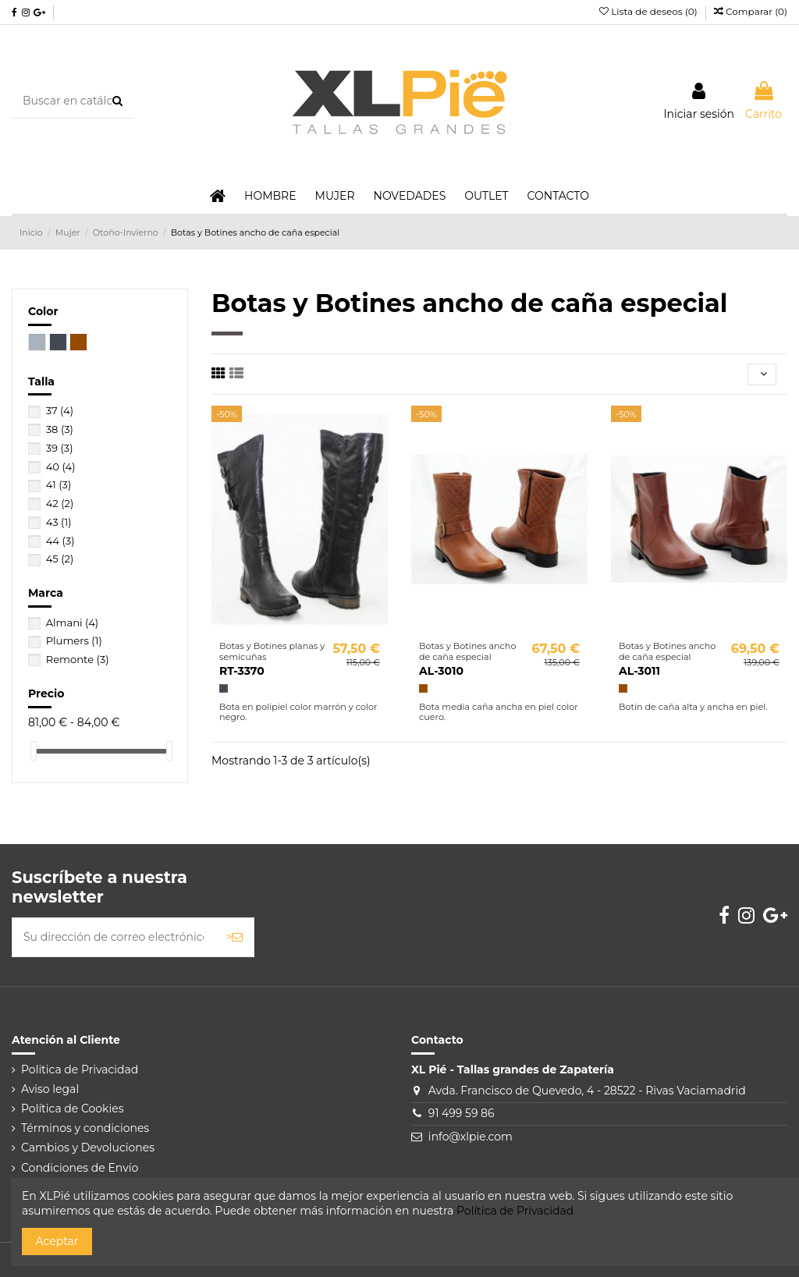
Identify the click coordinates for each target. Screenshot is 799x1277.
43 (59, 522)
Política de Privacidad (515, 1211)
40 (61, 466)
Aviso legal (50, 1089)
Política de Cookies (72, 1108)
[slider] (33, 751)
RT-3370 (242, 671)
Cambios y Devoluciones (87, 1147)
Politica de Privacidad (79, 1069)
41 (59, 484)
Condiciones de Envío (79, 1168)
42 (60, 503)
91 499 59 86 (461, 1113)
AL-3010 (441, 671)
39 (59, 448)
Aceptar (57, 1241)
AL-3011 (639, 671)
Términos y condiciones (85, 1128)
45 (60, 558)
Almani (72, 622)
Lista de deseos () (649, 11)
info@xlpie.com (470, 1137)
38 (59, 429)
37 (59, 410)
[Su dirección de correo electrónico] (113, 937)
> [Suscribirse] (234, 937)
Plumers (74, 640)
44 (60, 540)
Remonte (77, 659)
